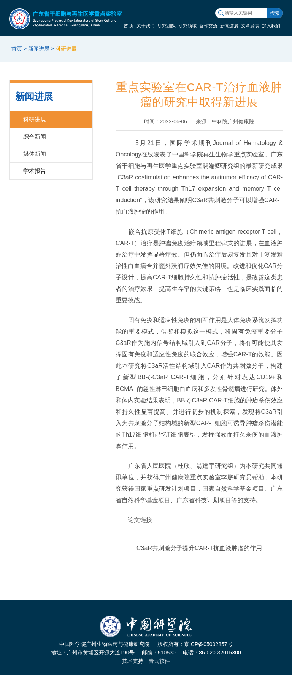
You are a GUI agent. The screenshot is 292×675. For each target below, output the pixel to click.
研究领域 (187, 26)
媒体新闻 (34, 153)
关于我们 (145, 26)
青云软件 (159, 661)
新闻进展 (229, 26)
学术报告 (34, 171)
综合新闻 (34, 136)
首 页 (129, 26)
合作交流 (208, 26)
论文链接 (140, 520)
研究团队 (166, 26)
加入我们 (271, 26)
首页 (16, 49)
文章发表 (250, 26)
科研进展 (66, 49)
